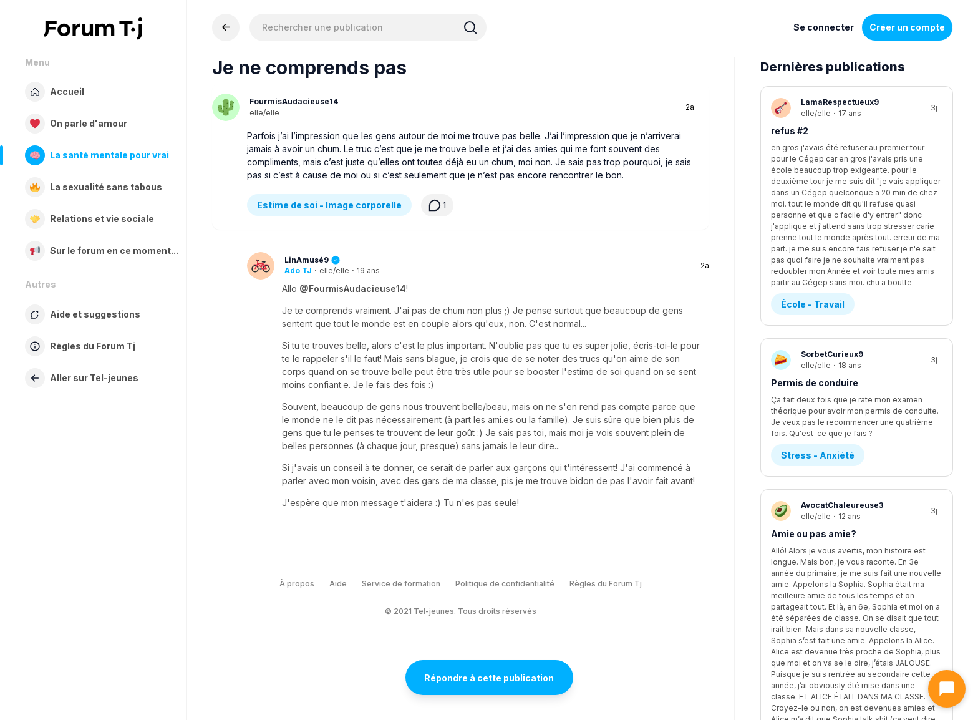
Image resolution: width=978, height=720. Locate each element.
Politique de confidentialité (504, 583)
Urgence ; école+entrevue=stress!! (849, 559)
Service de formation (401, 583)
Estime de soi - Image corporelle (329, 205)
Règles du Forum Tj (605, 583)
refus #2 (789, 130)
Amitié (796, 480)
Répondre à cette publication (489, 678)
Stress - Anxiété (818, 338)
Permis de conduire (814, 273)
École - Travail (813, 195)
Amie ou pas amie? (813, 416)
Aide (338, 583)
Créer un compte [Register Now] (907, 27)
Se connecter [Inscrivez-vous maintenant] (823, 27)
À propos (296, 583)
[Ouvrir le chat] (947, 689)
